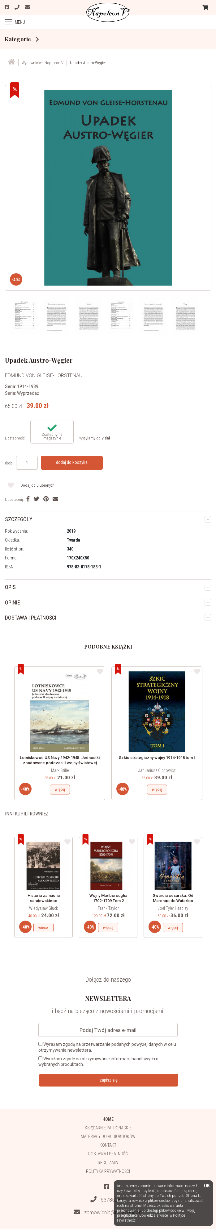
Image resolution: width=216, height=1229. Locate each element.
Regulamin (108, 1162)
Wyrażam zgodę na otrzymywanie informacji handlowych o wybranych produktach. (98, 1061)
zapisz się (109, 1080)
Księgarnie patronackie (108, 1127)
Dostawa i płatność (108, 1153)
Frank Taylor (108, 908)
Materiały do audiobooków (108, 1136)
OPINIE (12, 602)
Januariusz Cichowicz (156, 770)
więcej (60, 789)
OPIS (10, 587)
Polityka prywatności (108, 1171)
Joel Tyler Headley (173, 908)
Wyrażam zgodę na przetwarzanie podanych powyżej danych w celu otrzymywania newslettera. (107, 1047)
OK (207, 1186)
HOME (108, 1119)
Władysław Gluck (43, 908)
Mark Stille (60, 770)
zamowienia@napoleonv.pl (108, 1212)
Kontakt (108, 1145)
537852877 (108, 1199)
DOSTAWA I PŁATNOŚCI (30, 617)
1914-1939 (27, 386)
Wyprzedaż (28, 393)
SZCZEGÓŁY (18, 519)
